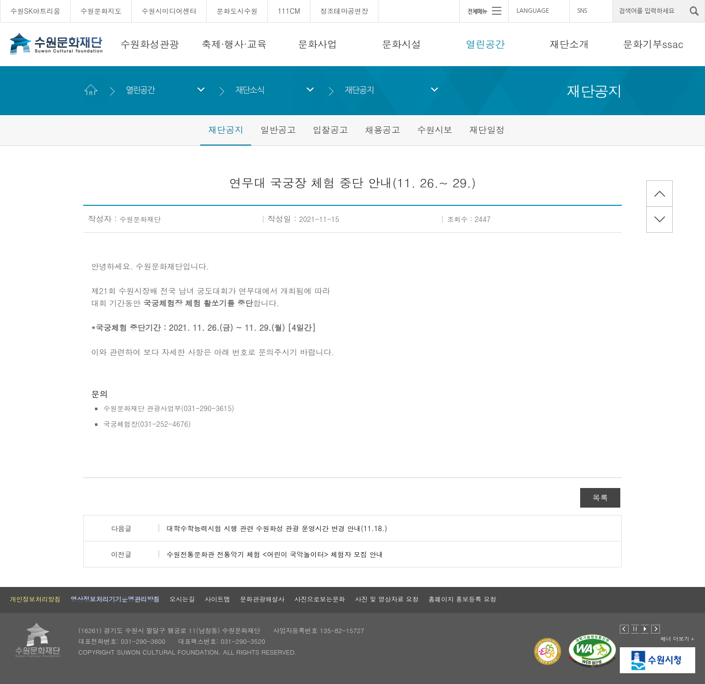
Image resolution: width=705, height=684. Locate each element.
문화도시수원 (237, 11)
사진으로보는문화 (319, 599)
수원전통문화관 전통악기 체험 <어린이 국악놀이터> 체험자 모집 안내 (274, 554)
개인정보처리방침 (35, 599)
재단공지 (359, 90)
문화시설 (401, 44)
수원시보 (434, 129)
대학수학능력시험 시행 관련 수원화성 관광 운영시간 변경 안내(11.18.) (276, 528)
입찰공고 (330, 129)
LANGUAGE (533, 11)
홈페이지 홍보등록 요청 (462, 599)
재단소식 (249, 90)
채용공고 (382, 129)
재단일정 (487, 129)
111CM (289, 11)
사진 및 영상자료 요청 (387, 599)
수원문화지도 (100, 11)
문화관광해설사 (262, 599)
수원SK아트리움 (35, 11)
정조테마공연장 (344, 11)
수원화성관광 (149, 44)
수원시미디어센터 (168, 11)
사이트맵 (217, 599)
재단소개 (569, 44)
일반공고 (278, 129)
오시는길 (182, 599)
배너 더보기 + (677, 638)
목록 (600, 497)
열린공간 (485, 44)
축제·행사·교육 (233, 44)
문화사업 (317, 44)
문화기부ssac (653, 44)
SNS (582, 11)
